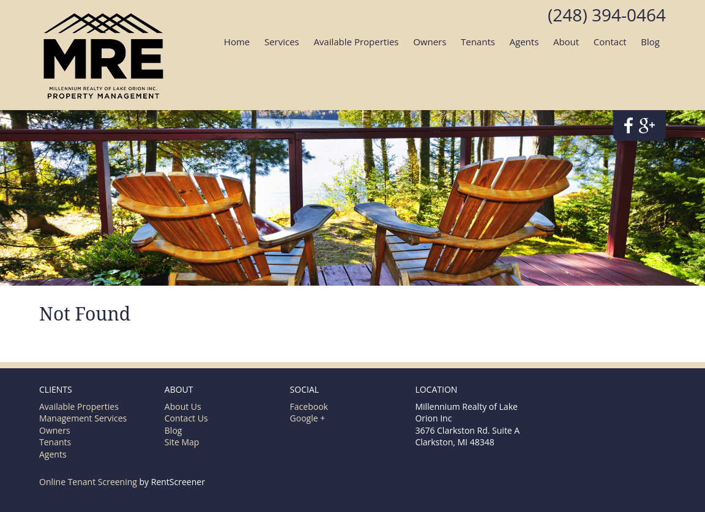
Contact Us (186, 418)
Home (237, 41)
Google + (308, 418)
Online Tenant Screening (88, 482)
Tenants (478, 41)
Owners (429, 41)
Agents (524, 41)
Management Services (83, 418)
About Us (183, 406)
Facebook (309, 406)
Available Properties (355, 41)
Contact (610, 41)
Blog (650, 41)
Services (281, 41)
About (566, 41)
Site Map (182, 442)
